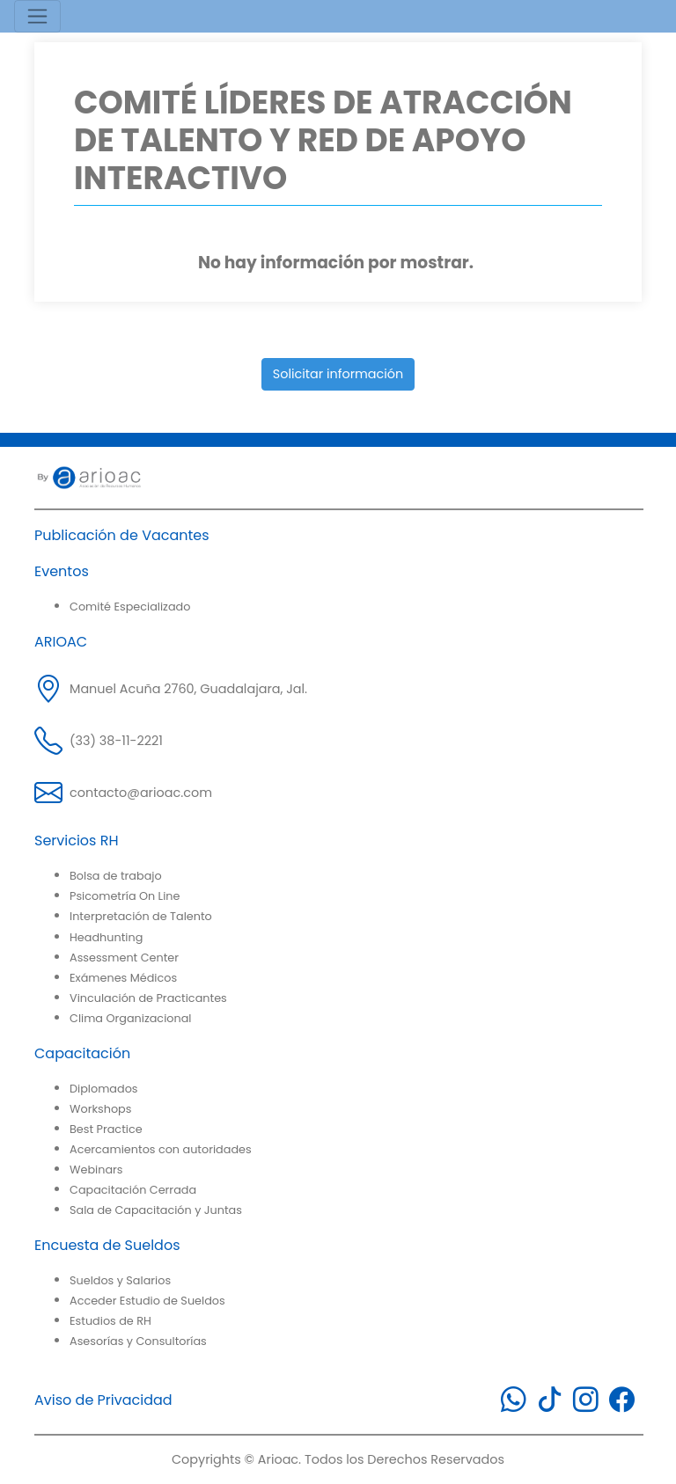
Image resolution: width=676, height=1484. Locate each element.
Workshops (100, 1108)
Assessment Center (124, 957)
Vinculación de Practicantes (148, 998)
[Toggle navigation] (37, 16)
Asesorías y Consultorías (138, 1341)
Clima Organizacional (130, 1018)
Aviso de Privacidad (103, 1400)
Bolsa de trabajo (116, 875)
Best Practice (106, 1129)
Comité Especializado (130, 606)
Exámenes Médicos (123, 977)
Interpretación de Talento (141, 916)
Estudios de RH (110, 1320)
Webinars (96, 1169)
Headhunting (106, 937)
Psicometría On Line (125, 895)
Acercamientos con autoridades (161, 1149)
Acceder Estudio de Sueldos (147, 1300)
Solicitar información (338, 374)
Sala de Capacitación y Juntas (156, 1210)
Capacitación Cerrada (133, 1189)
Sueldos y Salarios (120, 1280)
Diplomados (104, 1088)
